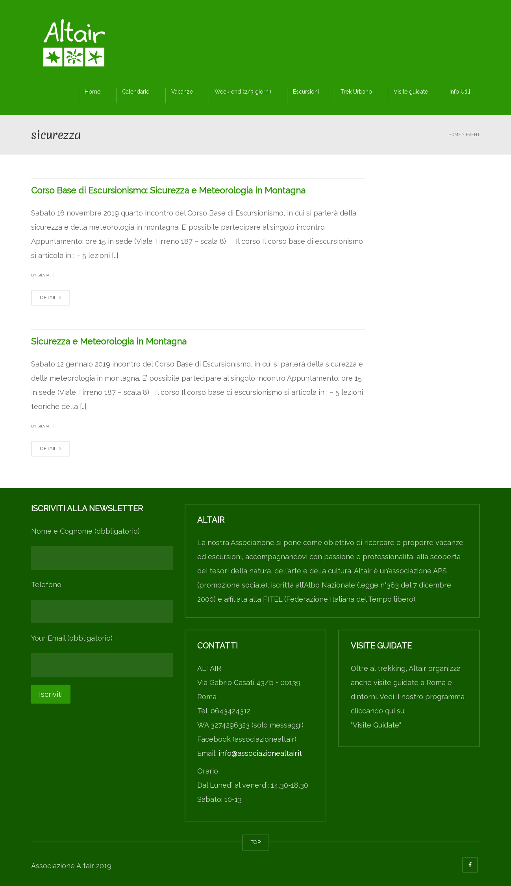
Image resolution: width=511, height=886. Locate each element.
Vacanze (182, 91)
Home (92, 91)
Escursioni (306, 91)
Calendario (136, 91)
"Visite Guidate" (376, 725)
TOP (256, 842)
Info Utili (460, 91)
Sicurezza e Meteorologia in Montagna (109, 341)
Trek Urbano (356, 91)
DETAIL (50, 297)
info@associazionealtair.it (260, 753)
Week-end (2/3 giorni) (243, 91)
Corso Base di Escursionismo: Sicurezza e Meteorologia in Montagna (168, 190)
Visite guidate (411, 91)
